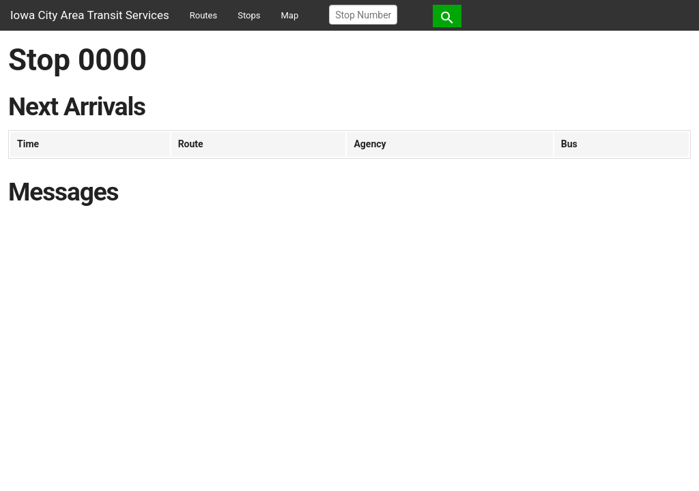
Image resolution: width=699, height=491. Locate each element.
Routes (203, 15)
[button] (447, 16)
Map (290, 15)
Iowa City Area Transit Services (89, 15)
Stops (249, 15)
